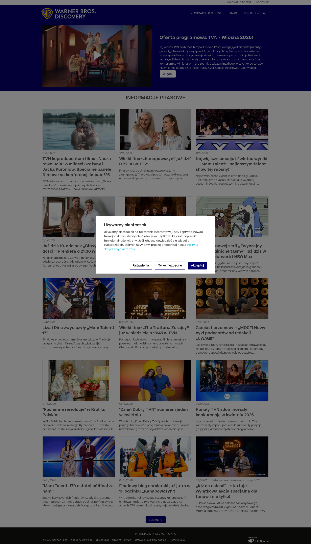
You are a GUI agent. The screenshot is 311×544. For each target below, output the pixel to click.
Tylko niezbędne (170, 266)
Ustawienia (141, 266)
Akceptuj (197, 266)
